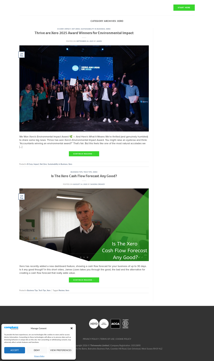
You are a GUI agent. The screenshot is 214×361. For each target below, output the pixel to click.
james (99, 41)
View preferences (60, 350)
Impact (67, 29)
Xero (108, 29)
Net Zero (76, 29)
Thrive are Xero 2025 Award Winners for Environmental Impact (84, 32)
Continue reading (84, 154)
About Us (90, 7)
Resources (159, 7)
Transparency (136, 7)
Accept (14, 350)
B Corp (61, 29)
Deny (37, 350)
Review (61, 290)
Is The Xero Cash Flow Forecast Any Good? (84, 176)
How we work (111, 7)
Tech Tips (88, 172)
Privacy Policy (39, 356)
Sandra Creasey (97, 184)
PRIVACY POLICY (91, 339)
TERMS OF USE (107, 339)
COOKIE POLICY (123, 339)
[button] (71, 328)
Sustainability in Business (93, 29)
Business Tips (77, 172)
